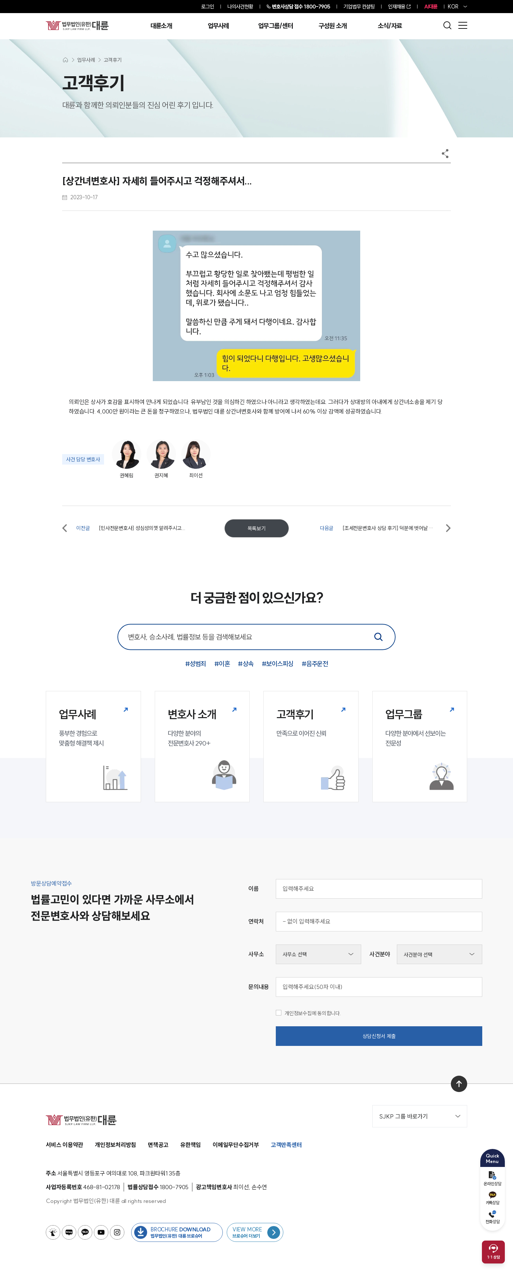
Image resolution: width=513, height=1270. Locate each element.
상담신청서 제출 (379, 1036)
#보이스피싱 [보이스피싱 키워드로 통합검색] (277, 664)
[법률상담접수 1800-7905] (174, 1187)
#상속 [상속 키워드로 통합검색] (246, 664)
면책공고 (158, 1145)
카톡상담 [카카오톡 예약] (492, 1198)
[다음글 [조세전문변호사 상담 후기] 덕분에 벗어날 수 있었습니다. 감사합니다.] (385, 528)
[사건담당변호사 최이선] (195, 459)
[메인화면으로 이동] (65, 60)
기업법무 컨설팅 (359, 6)
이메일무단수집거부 (236, 1145)
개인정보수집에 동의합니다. (308, 1013)
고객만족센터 (286, 1145)
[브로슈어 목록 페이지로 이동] (255, 1232)
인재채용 (396, 6)
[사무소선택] (318, 954)
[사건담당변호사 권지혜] (160, 459)
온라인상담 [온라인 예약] (493, 1178)
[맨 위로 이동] (459, 1084)
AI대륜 (430, 6)
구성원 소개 (333, 26)
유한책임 (190, 1145)
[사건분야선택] (439, 954)
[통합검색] (378, 637)
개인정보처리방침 (115, 1145)
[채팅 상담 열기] (493, 1252)
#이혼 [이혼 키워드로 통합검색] (222, 664)
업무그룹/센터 (275, 26)
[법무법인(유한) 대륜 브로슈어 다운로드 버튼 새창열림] (177, 1232)
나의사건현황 (240, 6)
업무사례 (218, 26)
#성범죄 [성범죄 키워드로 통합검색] (195, 664)
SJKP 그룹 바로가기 (419, 1116)
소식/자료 (390, 26)
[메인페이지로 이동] (77, 25)
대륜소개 (161, 26)
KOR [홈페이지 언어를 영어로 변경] (453, 6)
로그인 (207, 6)
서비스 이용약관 (64, 1145)
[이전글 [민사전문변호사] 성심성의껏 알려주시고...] (127, 528)
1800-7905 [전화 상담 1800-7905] (301, 6)
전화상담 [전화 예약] (493, 1217)
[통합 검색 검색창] (256, 637)
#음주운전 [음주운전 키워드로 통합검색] (315, 664)
